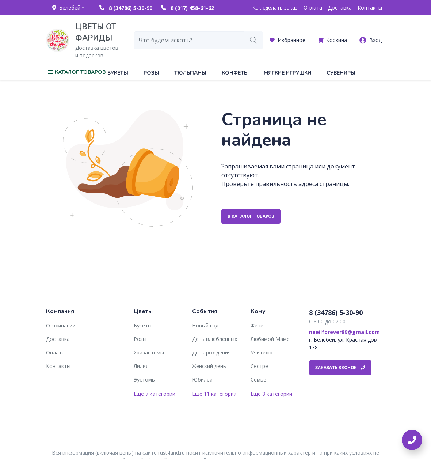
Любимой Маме (270, 338)
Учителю (261, 352)
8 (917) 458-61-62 (187, 7)
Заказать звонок (340, 367)
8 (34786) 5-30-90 (125, 7)
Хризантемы (149, 352)
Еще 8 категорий (271, 393)
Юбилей (202, 379)
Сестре (259, 366)
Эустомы (145, 379)
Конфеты (235, 72)
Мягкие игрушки (287, 72)
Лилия (141, 366)
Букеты (117, 72)
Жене (257, 325)
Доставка (340, 7)
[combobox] (189, 40)
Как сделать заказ (275, 7)
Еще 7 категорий (154, 393)
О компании (61, 325)
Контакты (370, 7)
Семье (258, 379)
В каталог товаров (251, 216)
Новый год (205, 325)
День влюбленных (214, 338)
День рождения (211, 352)
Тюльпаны (190, 72)
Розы (151, 72)
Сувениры (341, 72)
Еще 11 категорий (214, 393)
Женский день (209, 366)
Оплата (313, 7)
